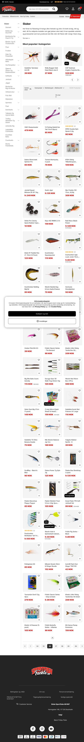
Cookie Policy (56, 307)
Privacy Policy (40, 307)
